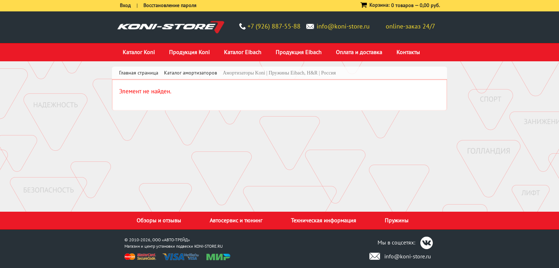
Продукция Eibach (299, 52)
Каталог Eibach (242, 52)
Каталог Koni (139, 52)
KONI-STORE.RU (208, 246)
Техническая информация (323, 220)
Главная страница (138, 72)
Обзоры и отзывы (159, 220)
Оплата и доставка (359, 52)
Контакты (408, 52)
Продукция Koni (189, 52)
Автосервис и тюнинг (236, 220)
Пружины (397, 220)
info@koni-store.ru (343, 26)
